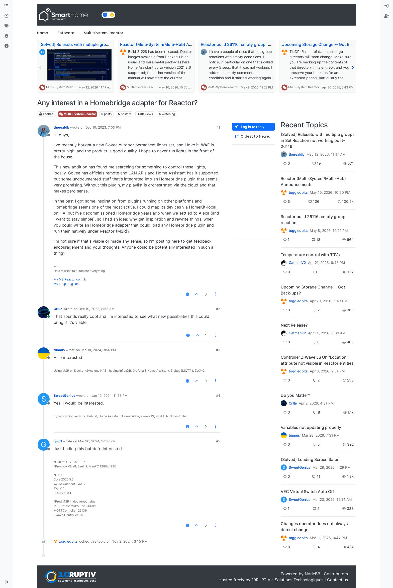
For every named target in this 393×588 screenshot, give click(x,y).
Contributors (336, 573)
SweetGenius (64, 396)
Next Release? (294, 325)
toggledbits (68, 541)
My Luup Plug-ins (66, 284)
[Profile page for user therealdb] (44, 131)
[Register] (386, 16)
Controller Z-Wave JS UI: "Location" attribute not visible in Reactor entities (317, 360)
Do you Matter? (295, 395)
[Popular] (6, 36)
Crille (58, 309)
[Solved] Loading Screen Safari (310, 459)
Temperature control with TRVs (310, 254)
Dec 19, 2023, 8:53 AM (97, 309)
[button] (6, 582)
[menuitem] (386, 6)
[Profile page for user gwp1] (44, 445)
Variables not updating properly (311, 427)
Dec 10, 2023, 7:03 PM (103, 127)
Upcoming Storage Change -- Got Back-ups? (324, 44)
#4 (218, 396)
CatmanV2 (297, 262)
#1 (218, 127)
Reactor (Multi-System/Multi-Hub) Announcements (169, 44)
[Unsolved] (6, 46)
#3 (218, 350)
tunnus (59, 350)
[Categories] (6, 6)
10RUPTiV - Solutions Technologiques (287, 579)
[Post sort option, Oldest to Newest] (253, 136)
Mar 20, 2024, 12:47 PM (97, 441)
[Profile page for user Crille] (44, 312)
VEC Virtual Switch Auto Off (307, 491)
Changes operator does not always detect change (314, 526)
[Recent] (6, 16)
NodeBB (312, 573)
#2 (218, 309)
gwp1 (58, 441)
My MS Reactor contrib (70, 279)
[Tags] (6, 26)
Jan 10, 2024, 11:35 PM (109, 396)
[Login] (386, 6)
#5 (218, 441)
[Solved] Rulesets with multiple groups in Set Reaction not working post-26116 (318, 140)
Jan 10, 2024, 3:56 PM (98, 350)
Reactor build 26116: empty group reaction (241, 44)
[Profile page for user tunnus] (44, 353)
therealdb (61, 127)
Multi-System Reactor (61, 87)
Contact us (337, 579)
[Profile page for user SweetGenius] (44, 399)
